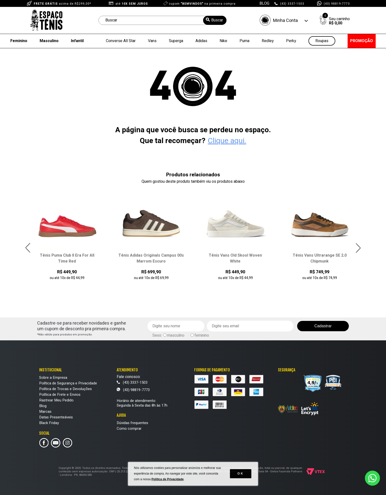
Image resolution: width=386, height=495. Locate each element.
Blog (43, 406)
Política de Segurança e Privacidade (68, 383)
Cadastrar (323, 326)
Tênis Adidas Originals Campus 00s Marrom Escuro (151, 258)
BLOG (264, 3)
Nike (223, 41)
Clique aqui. (227, 140)
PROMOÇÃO (361, 41)
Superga (176, 41)
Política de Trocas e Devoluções (65, 389)
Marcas (45, 411)
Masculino (49, 41)
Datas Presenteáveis (56, 417)
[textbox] (162, 20)
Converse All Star (121, 41)
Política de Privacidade (168, 480)
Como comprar (129, 428)
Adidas (201, 41)
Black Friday (49, 423)
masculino (175, 335)
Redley (268, 41)
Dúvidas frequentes (132, 423)
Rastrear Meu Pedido (56, 400)
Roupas (321, 41)
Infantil (77, 41)
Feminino (18, 41)
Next (358, 248)
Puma (244, 41)
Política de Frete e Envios (59, 394)
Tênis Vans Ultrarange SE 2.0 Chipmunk (320, 258)
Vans (152, 41)
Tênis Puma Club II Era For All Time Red (67, 258)
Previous (28, 248)
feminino (201, 335)
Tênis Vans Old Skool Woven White (235, 258)
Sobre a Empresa (53, 377)
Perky (291, 41)
